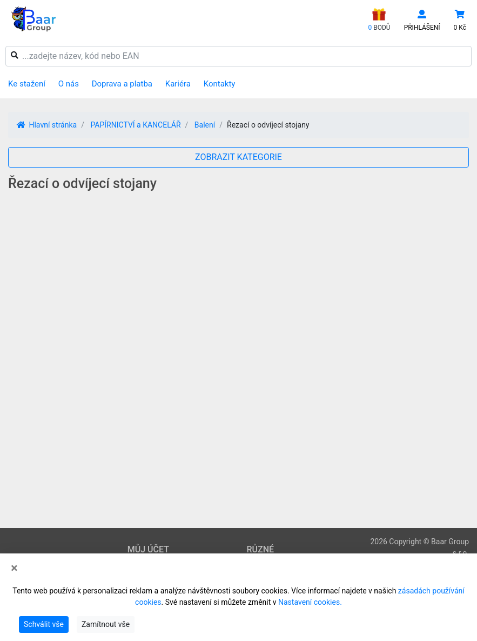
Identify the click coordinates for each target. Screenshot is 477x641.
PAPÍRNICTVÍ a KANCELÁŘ (135, 125)
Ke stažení (26, 84)
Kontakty (220, 84)
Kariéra (178, 84)
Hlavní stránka (47, 125)
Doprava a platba (122, 84)
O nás (68, 84)
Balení (204, 125)
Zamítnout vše (106, 624)
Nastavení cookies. (310, 602)
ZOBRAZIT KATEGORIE (238, 157)
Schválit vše (44, 624)
